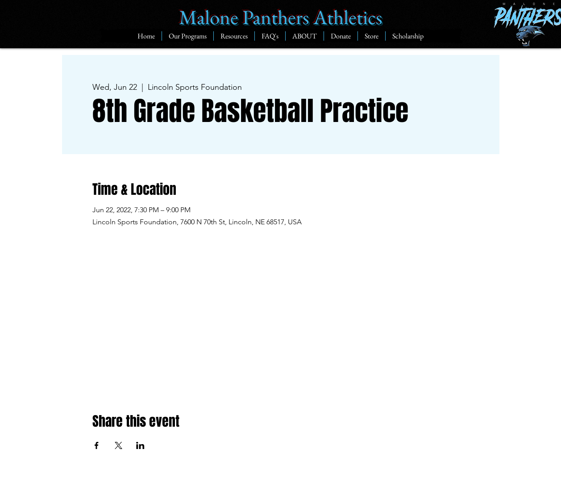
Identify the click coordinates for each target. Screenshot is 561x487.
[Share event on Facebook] (96, 445)
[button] (187, 36)
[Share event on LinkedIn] (140, 445)
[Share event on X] (118, 445)
